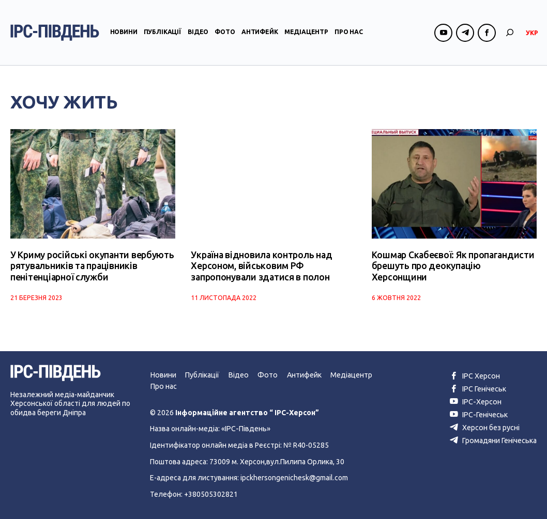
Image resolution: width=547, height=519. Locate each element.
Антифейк (259, 32)
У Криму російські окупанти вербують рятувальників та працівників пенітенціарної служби (90, 265)
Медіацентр (306, 32)
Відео (198, 32)
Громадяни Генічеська (493, 439)
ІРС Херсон (474, 376)
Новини (124, 32)
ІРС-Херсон (475, 401)
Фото (225, 32)
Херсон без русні (485, 426)
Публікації (162, 32)
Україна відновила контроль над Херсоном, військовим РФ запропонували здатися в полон (261, 265)
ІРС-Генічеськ (478, 414)
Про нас (349, 32)
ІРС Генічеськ (478, 388)
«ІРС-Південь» (245, 428)
